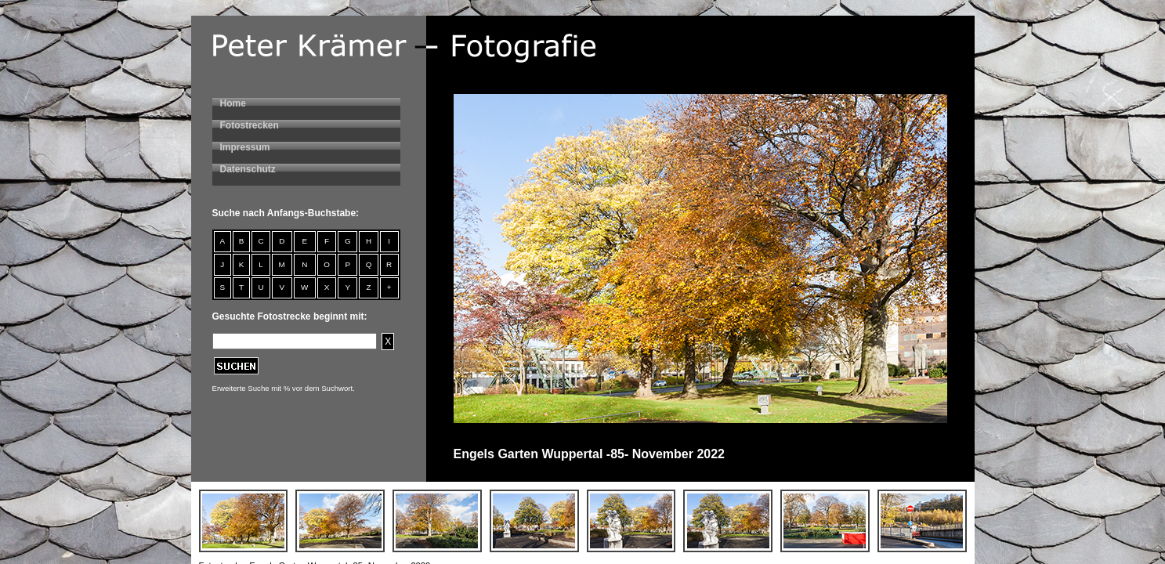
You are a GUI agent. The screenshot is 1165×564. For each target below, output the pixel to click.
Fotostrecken (249, 125)
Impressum (245, 147)
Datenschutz (248, 169)
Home (233, 103)
